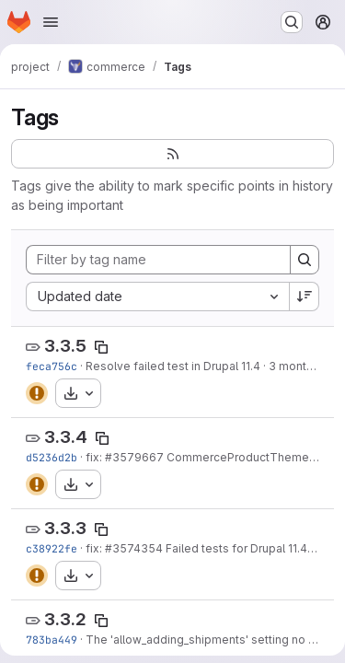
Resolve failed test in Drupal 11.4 (173, 366)
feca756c (51, 366)
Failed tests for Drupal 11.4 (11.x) (249, 548)
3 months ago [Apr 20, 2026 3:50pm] (306, 366)
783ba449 (51, 639)
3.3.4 (65, 437)
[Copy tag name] (101, 347)
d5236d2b (51, 457)
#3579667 (134, 457)
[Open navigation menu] (50, 22)
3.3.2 (65, 619)
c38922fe (51, 548)
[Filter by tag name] (158, 259)
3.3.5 (65, 345)
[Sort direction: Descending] (304, 296)
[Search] (304, 259)
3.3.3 (65, 528)
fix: (95, 457)
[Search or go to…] (292, 22)
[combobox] (157, 296)
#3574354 (134, 548)
